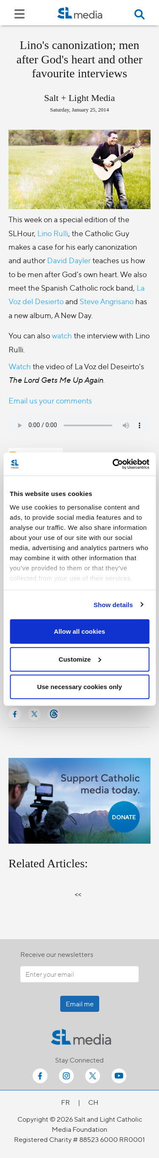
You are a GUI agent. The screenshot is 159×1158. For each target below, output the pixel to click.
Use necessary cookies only (79, 686)
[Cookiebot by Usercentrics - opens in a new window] (113, 463)
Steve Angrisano (107, 301)
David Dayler (69, 260)
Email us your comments (50, 400)
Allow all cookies (79, 631)
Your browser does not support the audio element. (79, 425)
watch (62, 335)
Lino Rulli (52, 233)
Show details (113, 604)
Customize (80, 658)
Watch (20, 366)
